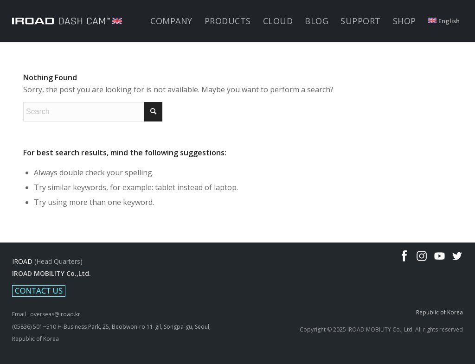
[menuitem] (171, 21)
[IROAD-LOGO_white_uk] (66, 21)
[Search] (92, 111)
